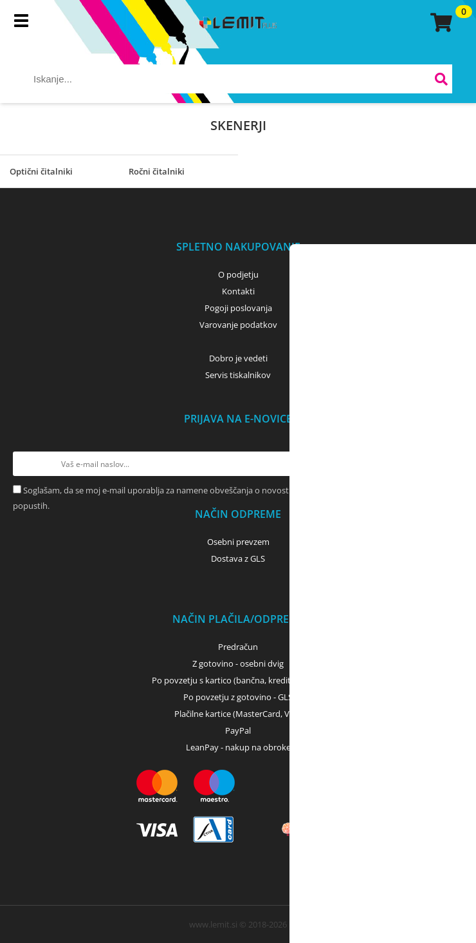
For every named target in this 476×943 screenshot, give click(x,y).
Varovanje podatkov (238, 324)
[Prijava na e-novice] (451, 464)
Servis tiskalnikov (238, 375)
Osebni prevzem (238, 542)
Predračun (238, 646)
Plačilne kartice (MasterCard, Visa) (238, 713)
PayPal (238, 730)
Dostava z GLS (238, 558)
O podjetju (238, 274)
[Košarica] (439, 22)
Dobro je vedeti (238, 358)
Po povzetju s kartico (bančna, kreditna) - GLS (238, 680)
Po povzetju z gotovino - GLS (238, 697)
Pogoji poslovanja (238, 308)
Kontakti (238, 291)
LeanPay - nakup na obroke (238, 747)
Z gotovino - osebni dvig (238, 663)
